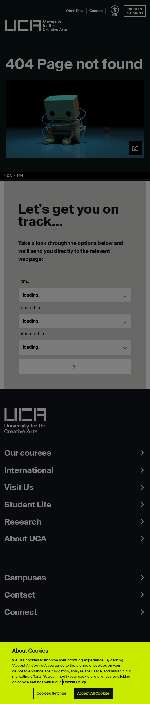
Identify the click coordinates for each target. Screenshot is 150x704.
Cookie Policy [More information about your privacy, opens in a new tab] (74, 682)
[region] (75, 673)
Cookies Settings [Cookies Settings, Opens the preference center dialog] (51, 693)
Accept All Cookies (93, 693)
